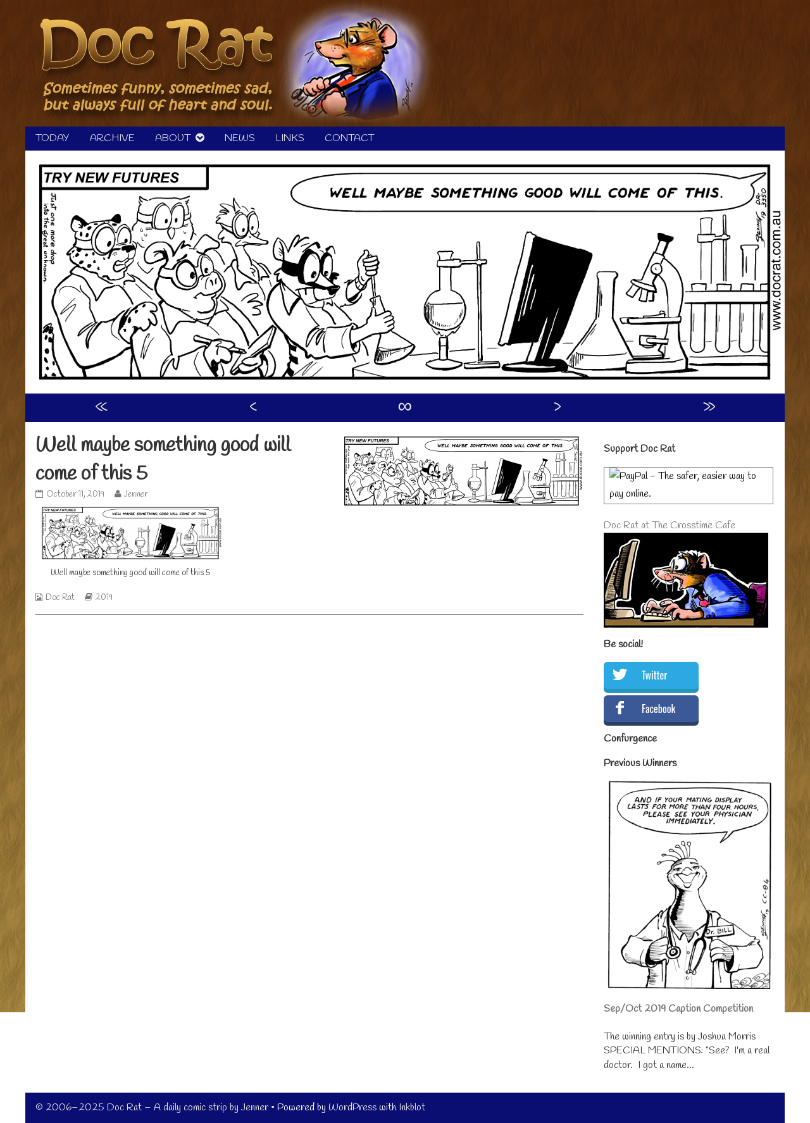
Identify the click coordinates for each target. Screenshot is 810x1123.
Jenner (135, 494)
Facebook (658, 708)
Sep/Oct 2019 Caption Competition (678, 1008)
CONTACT (349, 138)
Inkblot (412, 1107)
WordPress (352, 1107)
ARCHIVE (112, 138)
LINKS (289, 138)
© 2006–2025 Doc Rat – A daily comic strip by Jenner (151, 1107)
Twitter (654, 675)
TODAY (52, 138)
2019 (104, 597)
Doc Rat (60, 597)
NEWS (240, 138)
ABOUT (172, 138)
